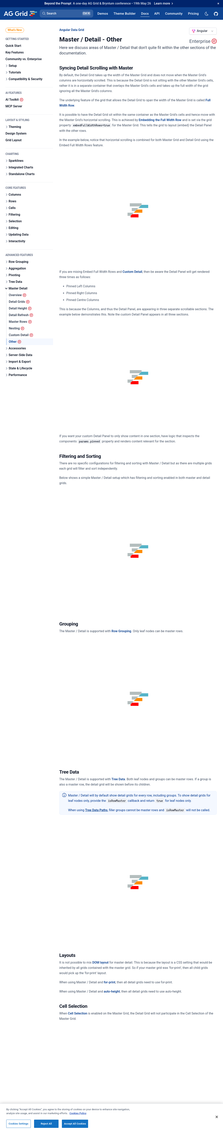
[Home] (20, 13)
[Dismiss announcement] (218, 3)
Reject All (46, 1126)
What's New (15, 30)
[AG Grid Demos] (103, 13)
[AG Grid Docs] (145, 13)
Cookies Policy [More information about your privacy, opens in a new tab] (78, 1115)
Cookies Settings (18, 1126)
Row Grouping (121, 631)
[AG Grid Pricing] (193, 13)
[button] (66, 13)
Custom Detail (132, 272)
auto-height (112, 991)
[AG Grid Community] (173, 13)
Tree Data (118, 779)
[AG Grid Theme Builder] (124, 13)
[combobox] (203, 31)
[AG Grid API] (157, 13)
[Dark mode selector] (206, 13)
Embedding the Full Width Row (160, 120)
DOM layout (100, 962)
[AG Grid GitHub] (216, 13)
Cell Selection (77, 1013)
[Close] (216, 1119)
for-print (110, 982)
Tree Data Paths (96, 810)
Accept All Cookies (75, 1126)
